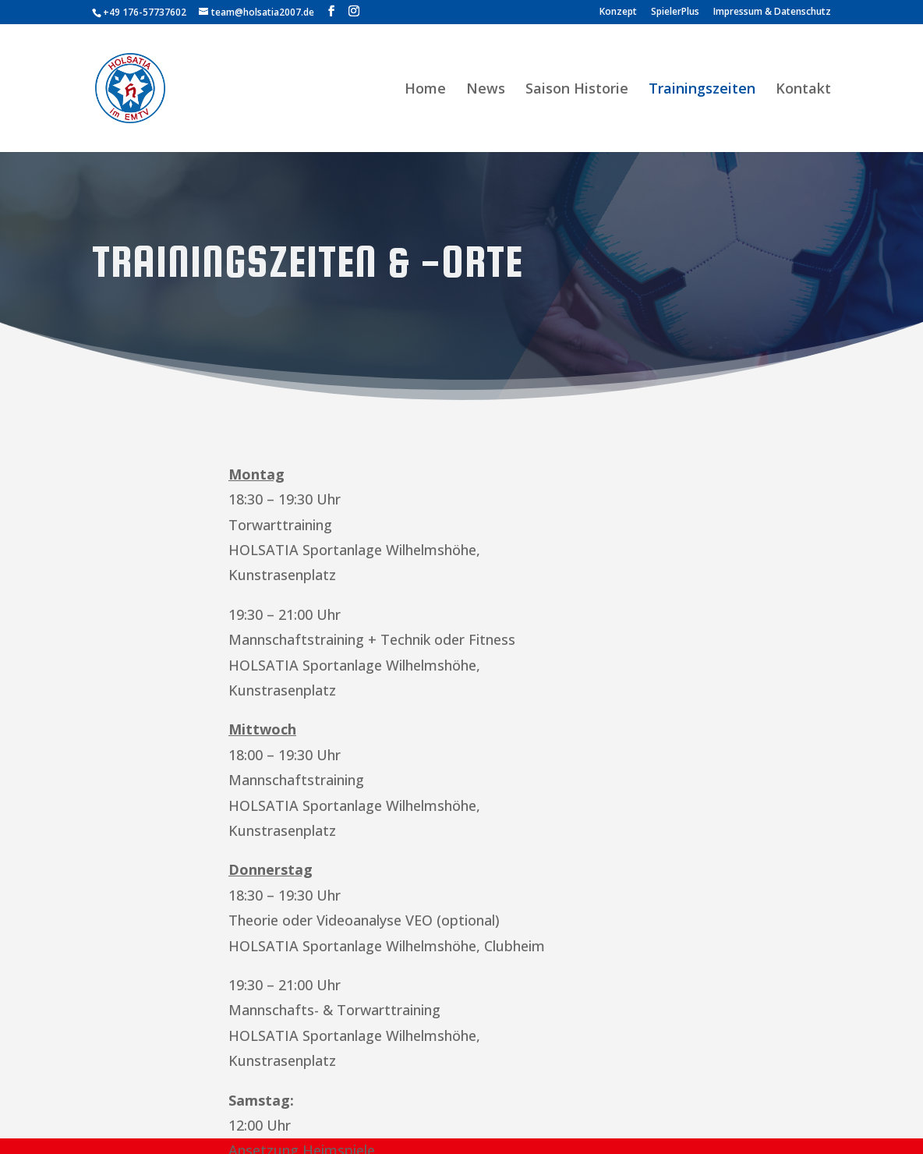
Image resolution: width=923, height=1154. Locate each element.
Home (425, 90)
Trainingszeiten (702, 90)
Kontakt (803, 90)
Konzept (618, 12)
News (485, 90)
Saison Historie (576, 90)
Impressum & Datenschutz (772, 12)
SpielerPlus (675, 12)
